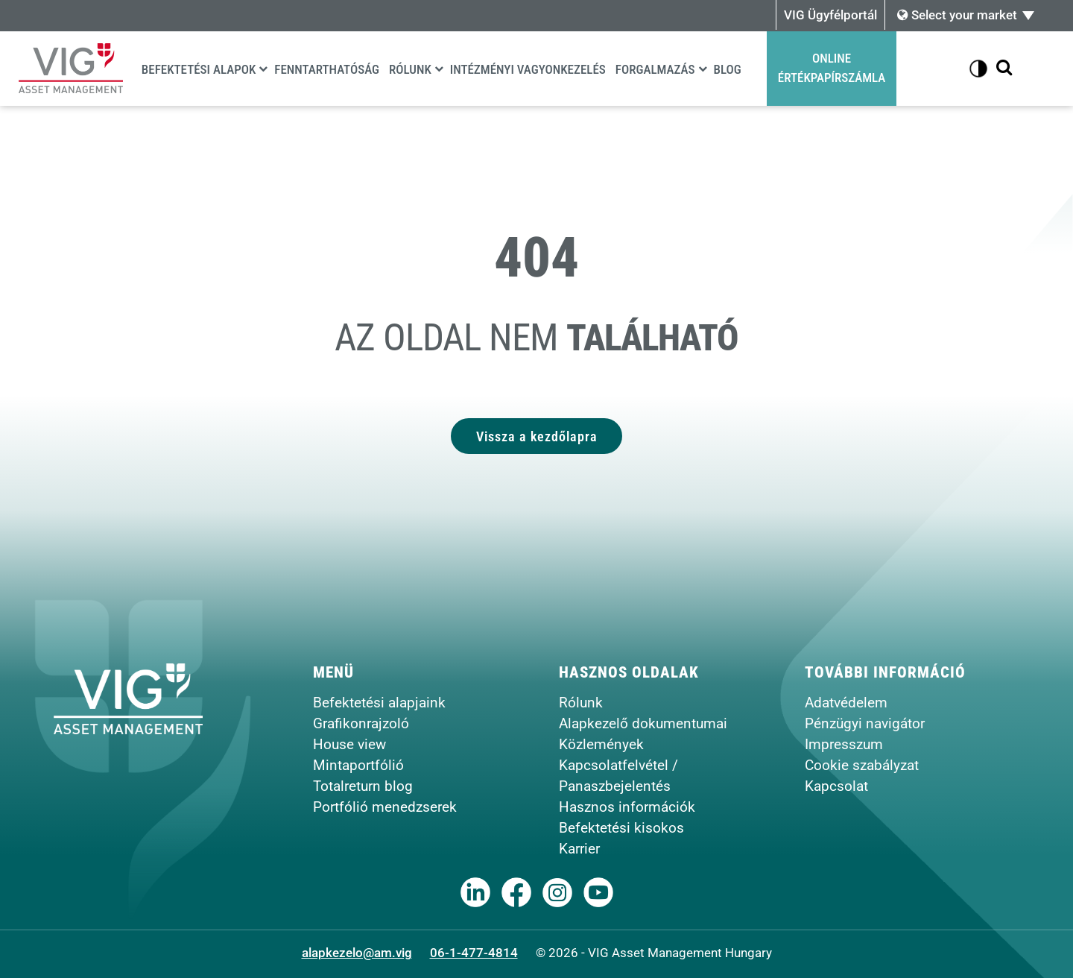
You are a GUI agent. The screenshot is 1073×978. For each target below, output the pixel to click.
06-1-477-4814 (474, 952)
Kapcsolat (836, 786)
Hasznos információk (627, 806)
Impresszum (844, 744)
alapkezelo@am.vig (357, 952)
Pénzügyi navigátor (865, 723)
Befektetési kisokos (621, 827)
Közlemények (601, 744)
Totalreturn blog (363, 786)
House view (349, 744)
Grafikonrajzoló (361, 723)
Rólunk (410, 69)
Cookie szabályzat (862, 765)
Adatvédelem (846, 702)
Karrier (579, 848)
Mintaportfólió (358, 765)
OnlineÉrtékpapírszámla (832, 68)
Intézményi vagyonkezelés (528, 69)
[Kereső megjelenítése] (1004, 68)
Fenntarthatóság (326, 69)
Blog (727, 69)
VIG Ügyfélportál (830, 14)
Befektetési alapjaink (379, 702)
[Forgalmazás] (702, 68)
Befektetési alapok (199, 69)
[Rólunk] (438, 68)
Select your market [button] (957, 14)
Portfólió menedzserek (385, 806)
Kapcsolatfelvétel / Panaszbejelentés (618, 776)
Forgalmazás (655, 69)
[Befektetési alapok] (263, 68)
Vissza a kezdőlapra (537, 436)
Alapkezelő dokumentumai (643, 723)
